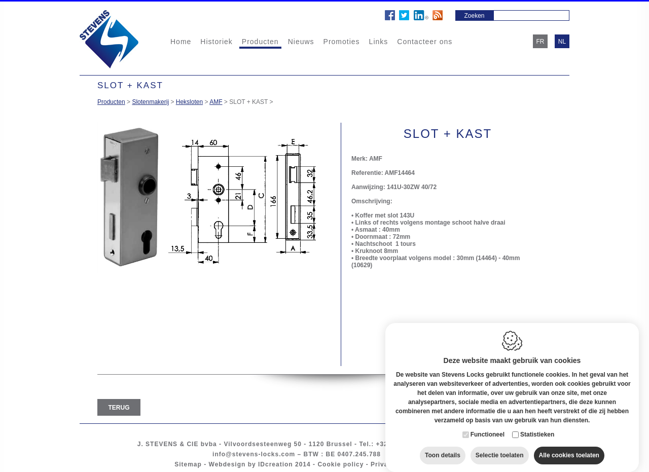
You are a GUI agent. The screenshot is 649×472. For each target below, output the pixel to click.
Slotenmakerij (150, 101)
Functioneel (487, 425)
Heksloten (189, 101)
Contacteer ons (424, 42)
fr (540, 41)
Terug (119, 407)
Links (378, 42)
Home (180, 42)
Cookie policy (340, 464)
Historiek (216, 42)
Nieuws (301, 42)
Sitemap (188, 464)
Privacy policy (395, 464)
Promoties (341, 42)
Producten (260, 42)
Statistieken (537, 425)
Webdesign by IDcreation (251, 464)
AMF (215, 101)
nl (562, 41)
